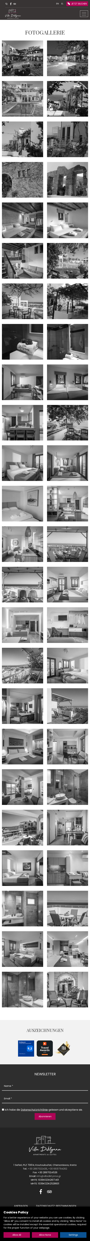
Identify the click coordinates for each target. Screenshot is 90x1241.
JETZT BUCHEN (79, 3)
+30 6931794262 (57, 1168)
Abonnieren (45, 1116)
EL (62, 3)
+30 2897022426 (37, 1168)
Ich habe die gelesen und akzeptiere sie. (44, 1110)
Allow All (16, 1234)
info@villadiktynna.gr (49, 1176)
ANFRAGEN (21, 1206)
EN (57, 3)
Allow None (45, 1234)
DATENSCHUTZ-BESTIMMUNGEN (56, 1206)
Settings (73, 1234)
